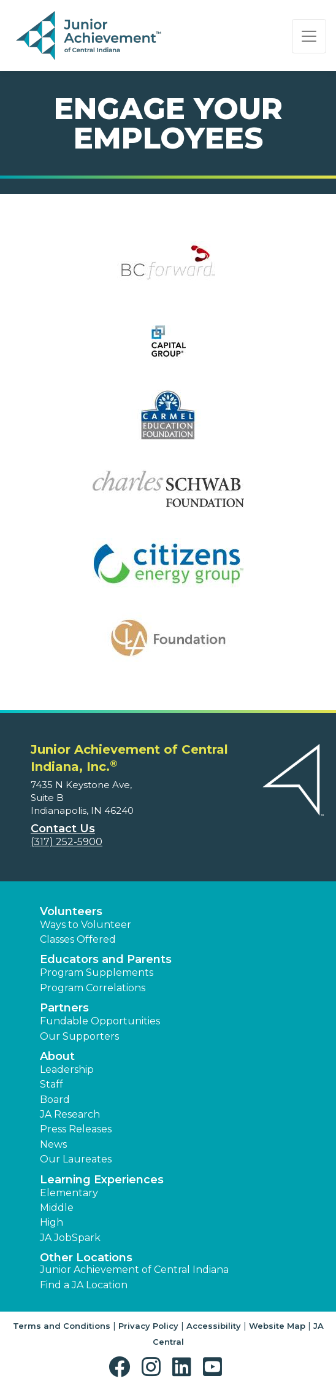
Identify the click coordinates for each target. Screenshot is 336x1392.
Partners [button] (64, 1007)
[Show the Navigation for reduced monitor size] (309, 36)
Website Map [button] (277, 1326)
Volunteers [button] (71, 911)
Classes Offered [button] (78, 939)
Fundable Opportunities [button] (100, 1021)
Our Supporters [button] (79, 1036)
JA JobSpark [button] (70, 1237)
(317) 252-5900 (66, 842)
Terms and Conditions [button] (61, 1326)
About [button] (57, 1056)
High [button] (51, 1222)
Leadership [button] (67, 1069)
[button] (122, 1367)
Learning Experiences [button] (102, 1179)
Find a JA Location (84, 1285)
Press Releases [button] (76, 1129)
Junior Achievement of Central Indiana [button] (134, 1269)
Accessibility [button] (213, 1326)
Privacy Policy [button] (148, 1326)
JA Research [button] (70, 1114)
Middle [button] (57, 1207)
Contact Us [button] (63, 828)
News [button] (53, 1144)
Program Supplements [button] (96, 972)
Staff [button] (51, 1084)
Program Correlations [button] (92, 988)
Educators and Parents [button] (106, 959)
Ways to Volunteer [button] (85, 924)
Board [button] (55, 1099)
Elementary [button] (69, 1193)
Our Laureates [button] (76, 1159)
